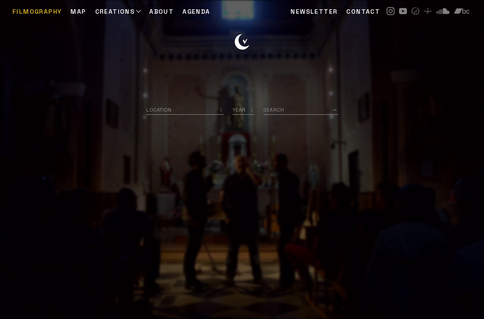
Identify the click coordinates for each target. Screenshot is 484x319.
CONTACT (363, 11)
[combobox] (185, 110)
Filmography (37, 11)
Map (78, 11)
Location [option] (158, 109)
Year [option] (238, 109)
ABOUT (161, 11)
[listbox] (243, 110)
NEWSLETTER (313, 11)
